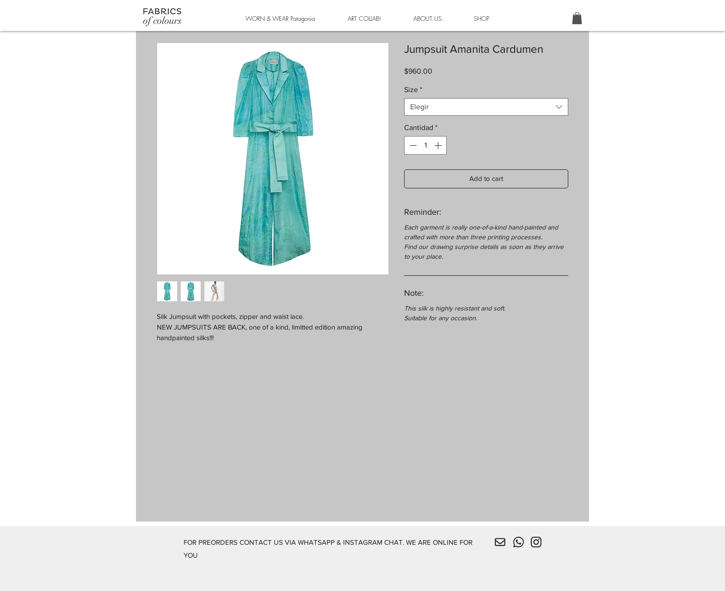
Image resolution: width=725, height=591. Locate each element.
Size (413, 89)
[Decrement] (412, 145)
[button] (577, 18)
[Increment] (438, 145)
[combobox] (486, 107)
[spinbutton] (425, 145)
